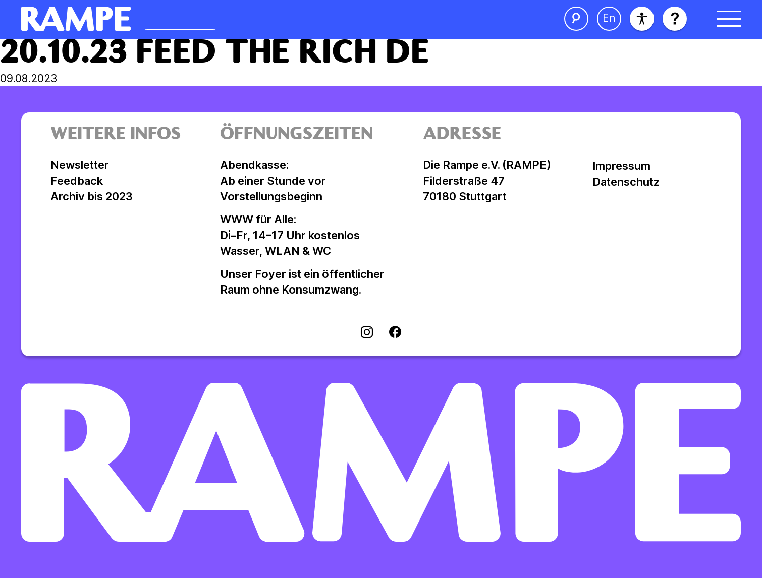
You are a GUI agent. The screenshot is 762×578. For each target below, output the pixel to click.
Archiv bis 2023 (91, 196)
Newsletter (79, 164)
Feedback (76, 180)
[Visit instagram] (367, 333)
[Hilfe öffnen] (675, 19)
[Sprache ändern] (609, 19)
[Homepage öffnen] (183, 19)
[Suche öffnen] (576, 19)
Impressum (621, 165)
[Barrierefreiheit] (642, 19)
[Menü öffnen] (729, 19)
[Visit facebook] (395, 333)
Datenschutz (626, 181)
